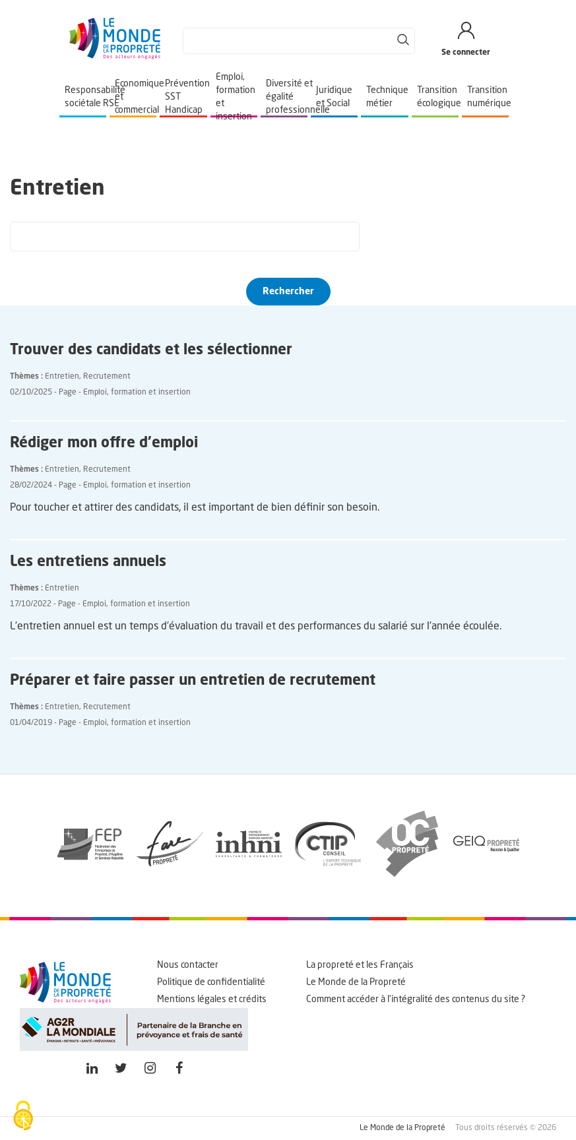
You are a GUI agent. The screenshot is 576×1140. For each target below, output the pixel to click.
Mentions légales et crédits (212, 999)
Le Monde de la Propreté (356, 982)
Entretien (62, 377)
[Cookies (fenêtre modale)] (23, 1117)
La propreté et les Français (360, 965)
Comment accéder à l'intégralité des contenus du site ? (415, 999)
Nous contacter (187, 965)
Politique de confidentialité (211, 982)
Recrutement (107, 377)
